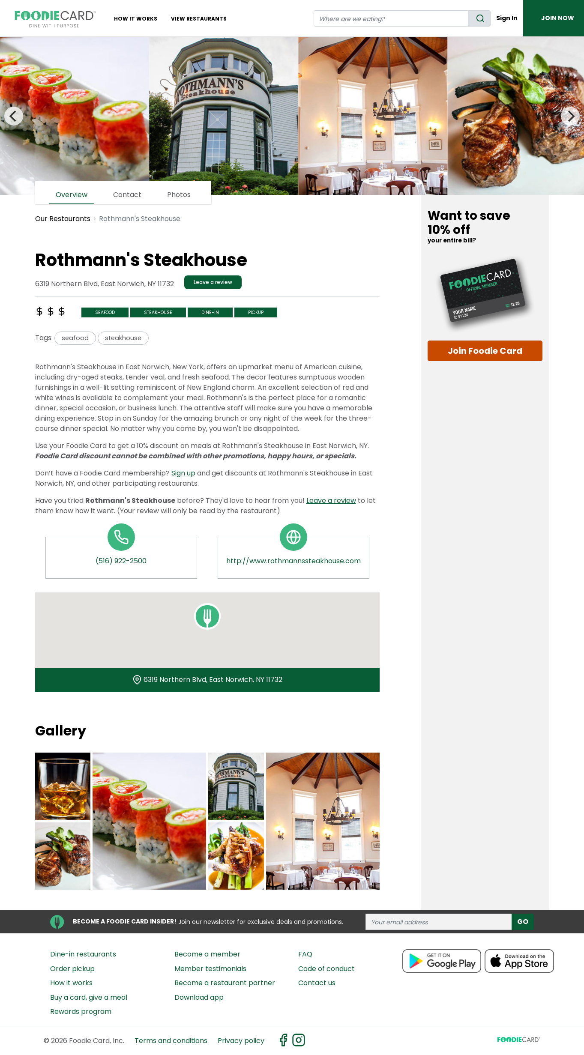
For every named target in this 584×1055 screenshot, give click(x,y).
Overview (71, 195)
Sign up (183, 473)
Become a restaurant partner (224, 983)
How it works (71, 983)
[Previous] (13, 116)
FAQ (305, 954)
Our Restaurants (62, 219)
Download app (199, 997)
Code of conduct (326, 969)
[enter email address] (438, 922)
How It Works (135, 18)
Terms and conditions (171, 1041)
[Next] (570, 116)
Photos (179, 195)
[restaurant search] (391, 18)
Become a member (207, 954)
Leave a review (213, 282)
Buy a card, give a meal (88, 997)
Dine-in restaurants (83, 954)
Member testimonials (210, 969)
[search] (479, 18)
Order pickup (72, 969)
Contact (127, 195)
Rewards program (80, 1011)
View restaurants (199, 18)
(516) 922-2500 (121, 561)
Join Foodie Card (485, 351)
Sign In (507, 18)
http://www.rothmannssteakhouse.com (293, 561)
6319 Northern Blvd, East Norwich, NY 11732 (213, 679)
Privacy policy (241, 1041)
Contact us (316, 983)
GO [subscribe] (522, 921)
